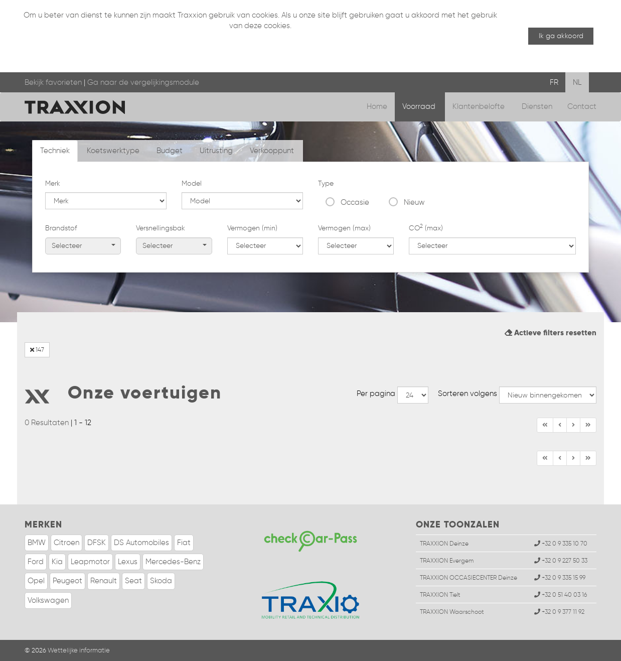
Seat (133, 580)
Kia (57, 561)
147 (37, 349)
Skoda (161, 580)
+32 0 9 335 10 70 (560, 543)
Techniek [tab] (55, 150)
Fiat (184, 542)
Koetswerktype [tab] (113, 150)
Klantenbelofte (479, 106)
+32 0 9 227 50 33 (560, 560)
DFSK (96, 542)
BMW (37, 542)
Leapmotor (90, 561)
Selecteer (83, 245)
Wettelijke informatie (79, 650)
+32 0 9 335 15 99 (559, 577)
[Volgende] (588, 425)
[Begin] (545, 425)
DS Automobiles (141, 542)
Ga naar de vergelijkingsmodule (143, 82)
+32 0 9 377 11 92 (559, 611)
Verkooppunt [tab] (272, 150)
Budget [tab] (170, 150)
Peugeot (67, 580)
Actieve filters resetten (550, 332)
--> (412, 395)
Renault (103, 580)
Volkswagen (48, 600)
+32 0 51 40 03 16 (560, 594)
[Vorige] (560, 425)
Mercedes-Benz (173, 561)
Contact (581, 106)
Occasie (355, 202)
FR (554, 82)
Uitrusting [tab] (216, 150)
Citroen (66, 542)
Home (377, 106)
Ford (36, 561)
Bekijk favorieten (53, 82)
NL (577, 82)
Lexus (127, 561)
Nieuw (414, 202)
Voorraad (419, 106)
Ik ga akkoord (561, 36)
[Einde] (573, 425)
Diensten (537, 106)
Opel (36, 580)
